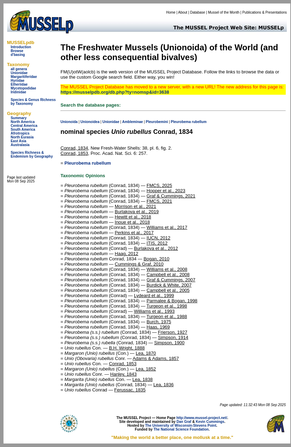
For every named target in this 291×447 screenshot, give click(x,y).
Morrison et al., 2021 (135, 206)
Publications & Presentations (264, 12)
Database (197, 12)
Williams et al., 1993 (154, 311)
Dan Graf (184, 422)
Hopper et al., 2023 (166, 190)
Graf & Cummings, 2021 (171, 196)
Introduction (20, 47)
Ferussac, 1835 (130, 389)
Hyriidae (17, 80)
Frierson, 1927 (172, 332)
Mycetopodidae (23, 88)
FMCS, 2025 (159, 185)
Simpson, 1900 (169, 342)
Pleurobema (181, 122)
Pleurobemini (157, 122)
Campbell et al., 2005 (168, 290)
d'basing (17, 55)
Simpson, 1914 (173, 337)
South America (22, 129)
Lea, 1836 (164, 384)
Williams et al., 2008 (167, 269)
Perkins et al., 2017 (134, 232)
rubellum (199, 122)
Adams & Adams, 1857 (156, 358)
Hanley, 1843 (123, 374)
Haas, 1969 (158, 327)
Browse (16, 51)
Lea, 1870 (146, 353)
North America (22, 122)
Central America (23, 126)
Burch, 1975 (159, 321)
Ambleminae (132, 122)
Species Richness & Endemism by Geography (31, 154)
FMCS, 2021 (159, 201)
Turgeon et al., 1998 (167, 306)
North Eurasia (22, 137)
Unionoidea (89, 122)
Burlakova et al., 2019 (137, 211)
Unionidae (18, 73)
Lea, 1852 (146, 369)
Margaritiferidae (23, 77)
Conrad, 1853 (74, 153)
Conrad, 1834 (74, 148)
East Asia (18, 141)
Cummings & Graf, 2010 (139, 264)
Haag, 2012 (126, 253)
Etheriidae (18, 84)
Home (171, 12)
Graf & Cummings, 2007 (171, 279)
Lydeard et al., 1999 (154, 295)
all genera (18, 69)
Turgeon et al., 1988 (167, 316)
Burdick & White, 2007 (169, 285)
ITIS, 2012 (157, 243)
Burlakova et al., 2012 (156, 248)
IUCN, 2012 (158, 237)
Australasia (19, 145)
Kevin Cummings (210, 422)
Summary (18, 118)
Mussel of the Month (224, 12)
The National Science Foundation (181, 429)
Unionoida (69, 122)
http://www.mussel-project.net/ (201, 418)
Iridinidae (18, 92)
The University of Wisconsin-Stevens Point (180, 425)
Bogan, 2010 (156, 258)
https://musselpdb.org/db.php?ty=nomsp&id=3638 (115, 92)
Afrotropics (19, 133)
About (182, 12)
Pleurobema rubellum (87, 163)
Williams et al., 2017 (167, 227)
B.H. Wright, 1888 (126, 348)
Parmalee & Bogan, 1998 (172, 300)
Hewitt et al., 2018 (133, 216)
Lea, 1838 (143, 379)
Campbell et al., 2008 (168, 274)
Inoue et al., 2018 (132, 222)
